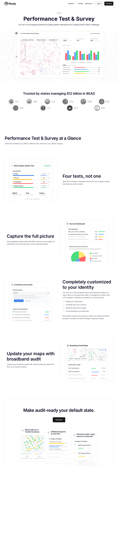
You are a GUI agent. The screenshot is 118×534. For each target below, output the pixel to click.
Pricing (80, 3)
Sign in (99, 3)
